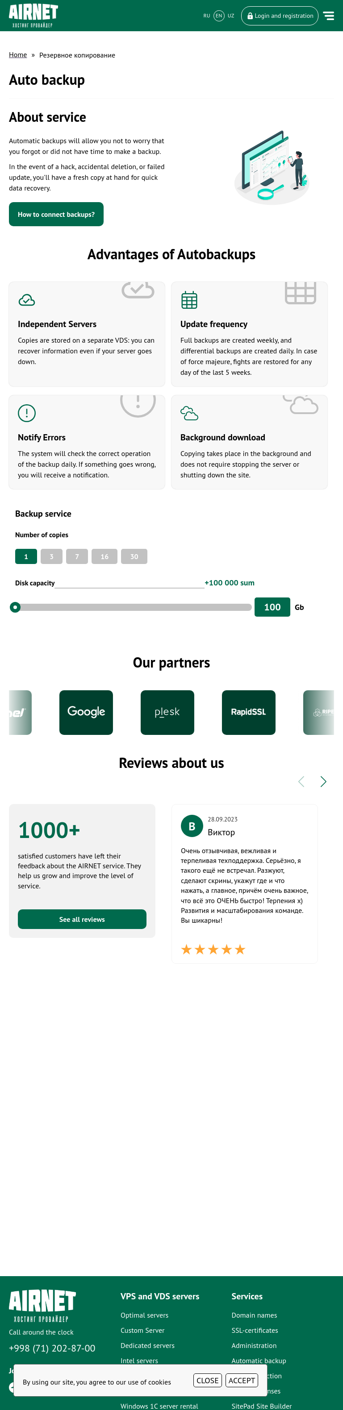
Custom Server (142, 1330)
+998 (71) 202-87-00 (52, 1348)
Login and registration (280, 16)
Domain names (254, 1314)
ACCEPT (242, 1380)
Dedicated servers (148, 1345)
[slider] (15, 607)
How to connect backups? (56, 214)
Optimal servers (144, 1314)
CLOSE (208, 1380)
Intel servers (139, 1360)
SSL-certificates (255, 1330)
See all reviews (82, 919)
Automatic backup (259, 1360)
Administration (254, 1345)
